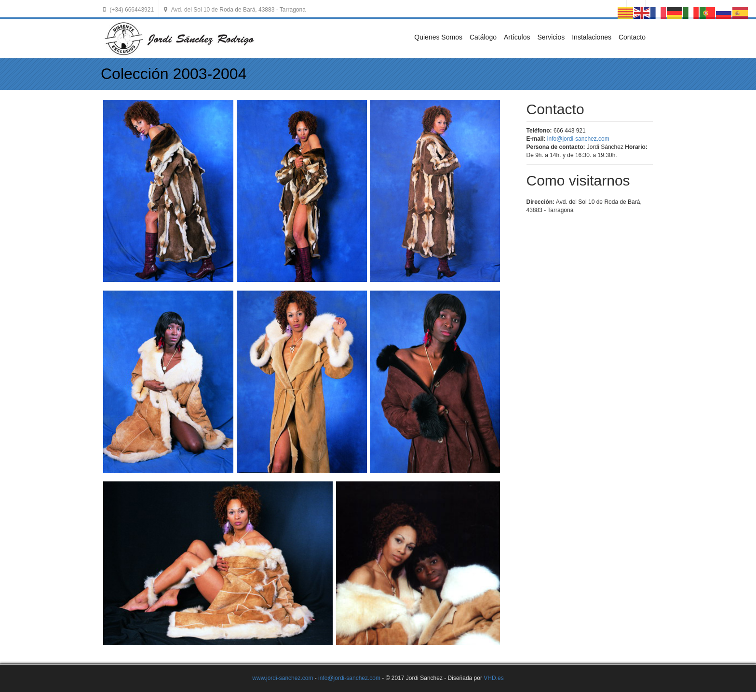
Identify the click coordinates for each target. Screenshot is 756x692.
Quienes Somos (438, 37)
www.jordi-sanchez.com (282, 678)
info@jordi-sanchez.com (578, 138)
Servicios (551, 37)
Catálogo (483, 37)
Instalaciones (591, 37)
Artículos (517, 37)
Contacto (632, 37)
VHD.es (493, 678)
